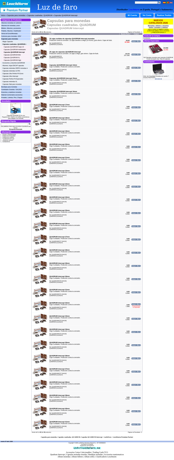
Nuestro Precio (125, 34)
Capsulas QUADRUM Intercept (65, 15)
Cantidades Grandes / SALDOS (11, 89)
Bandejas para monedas (9, 87)
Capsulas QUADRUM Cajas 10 (14, 47)
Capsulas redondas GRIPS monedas (15, 68)
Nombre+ (52, 34)
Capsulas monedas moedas (76, 454)
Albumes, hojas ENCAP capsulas (13, 65)
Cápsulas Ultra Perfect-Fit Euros (13, 73)
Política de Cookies (8, 137)
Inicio (3, 15)
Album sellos (89, 457)
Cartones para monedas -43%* (11, 36)
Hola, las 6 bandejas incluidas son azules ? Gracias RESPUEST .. (156, 76)
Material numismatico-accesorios (11, 95)
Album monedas (64, 457)
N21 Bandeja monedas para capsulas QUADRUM (158, 57)
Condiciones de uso (8, 138)
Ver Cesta (147, 15)
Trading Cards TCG (100, 452)
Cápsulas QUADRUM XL (12, 57)
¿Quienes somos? (8, 140)
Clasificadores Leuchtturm (106, 457)
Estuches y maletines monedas (11, 92)
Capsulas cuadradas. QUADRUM (39, 15)
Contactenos (6, 141)
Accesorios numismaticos (114, 454)
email (160, 29)
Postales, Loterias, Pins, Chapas (11, 97)
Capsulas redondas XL (10, 81)
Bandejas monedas (95, 454)
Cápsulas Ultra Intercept (10, 76)
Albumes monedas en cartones (11, 23)
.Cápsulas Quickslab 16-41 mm (16, 115)
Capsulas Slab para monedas (12, 84)
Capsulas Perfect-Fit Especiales (13, 79)
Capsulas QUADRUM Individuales (15, 49)
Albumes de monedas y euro (10, 25)
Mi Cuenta (132, 15)
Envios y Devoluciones (9, 134)
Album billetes (77, 457)
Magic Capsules (8, 41)
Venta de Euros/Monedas (9, 33)
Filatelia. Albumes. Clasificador (11, 31)
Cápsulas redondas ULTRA (11, 71)
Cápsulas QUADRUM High (12, 60)
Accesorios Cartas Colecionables (78, 452)
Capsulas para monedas (16, 15)
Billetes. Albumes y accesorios (11, 28)
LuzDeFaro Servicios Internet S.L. (87, 443)
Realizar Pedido (164, 15)
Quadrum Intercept (57, 454)
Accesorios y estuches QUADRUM (13, 63)
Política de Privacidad (9, 135)
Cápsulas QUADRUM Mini (12, 55)
